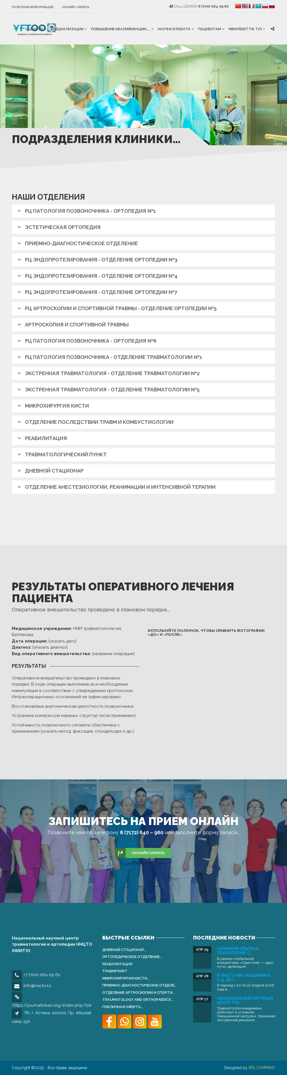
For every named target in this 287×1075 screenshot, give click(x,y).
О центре (34, 29)
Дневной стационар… (124, 950)
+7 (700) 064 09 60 (42, 974)
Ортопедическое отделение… (131, 957)
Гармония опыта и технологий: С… (237, 951)
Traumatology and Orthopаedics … (138, 999)
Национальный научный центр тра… (245, 1000)
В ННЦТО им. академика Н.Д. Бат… (243, 977)
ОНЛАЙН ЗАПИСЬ (140, 853)
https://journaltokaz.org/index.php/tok (52, 1005)
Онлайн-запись (75, 7)
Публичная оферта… (122, 1007)
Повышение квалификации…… (120, 29)
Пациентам (209, 29)
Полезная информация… (33, 7)
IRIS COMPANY (262, 1067)
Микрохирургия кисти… (125, 978)
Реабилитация (117, 964)
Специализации (67, 29)
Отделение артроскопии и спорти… (138, 992)
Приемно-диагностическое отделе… (139, 985)
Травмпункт (115, 971)
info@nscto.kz (37, 985)
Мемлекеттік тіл (245, 29)
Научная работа (174, 29)
